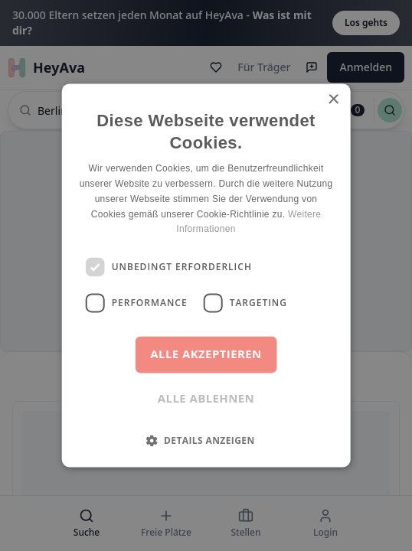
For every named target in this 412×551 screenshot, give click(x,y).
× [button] (332, 100)
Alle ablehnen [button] (206, 398)
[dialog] (206, 275)
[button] (205, 440)
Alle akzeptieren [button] (205, 354)
